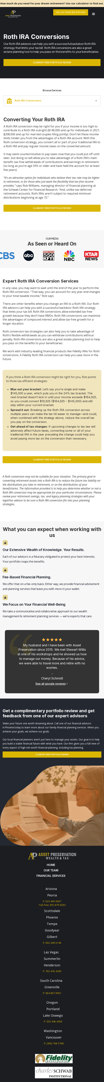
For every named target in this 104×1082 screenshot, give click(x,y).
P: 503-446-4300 (53, 1021)
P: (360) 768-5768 (54, 1043)
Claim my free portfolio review (52, 754)
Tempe (52, 924)
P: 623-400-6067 (52, 901)
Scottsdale (52, 911)
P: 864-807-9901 (52, 993)
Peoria (52, 895)
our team (51, 870)
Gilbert (52, 937)
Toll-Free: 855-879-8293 (52, 905)
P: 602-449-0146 (52, 942)
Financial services (50, 875)
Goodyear (52, 930)
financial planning (80, 186)
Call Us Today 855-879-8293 (71, 12)
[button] (93, 14)
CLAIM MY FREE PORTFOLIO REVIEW (52, 62)
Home (51, 865)
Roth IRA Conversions (23, 101)
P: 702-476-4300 (52, 971)
